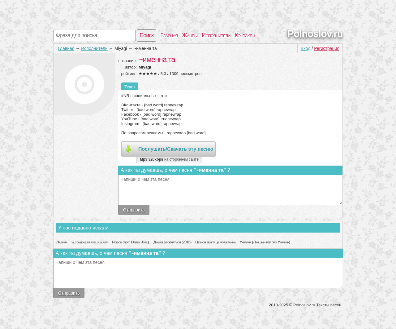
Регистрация (326, 48)
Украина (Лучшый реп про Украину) (264, 242)
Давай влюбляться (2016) (172, 242)
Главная (169, 35)
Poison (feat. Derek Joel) (130, 242)
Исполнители (216, 35)
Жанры (189, 35)
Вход (306, 48)
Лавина (61, 242)
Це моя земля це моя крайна (215, 242)
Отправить (133, 209)
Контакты (245, 35)
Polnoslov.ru (315, 33)
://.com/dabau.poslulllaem (89, 242)
